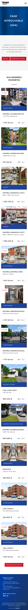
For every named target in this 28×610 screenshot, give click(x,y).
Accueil (5, 58)
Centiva (17, 608)
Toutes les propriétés (14, 564)
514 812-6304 (9, 586)
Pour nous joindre (18, 58)
